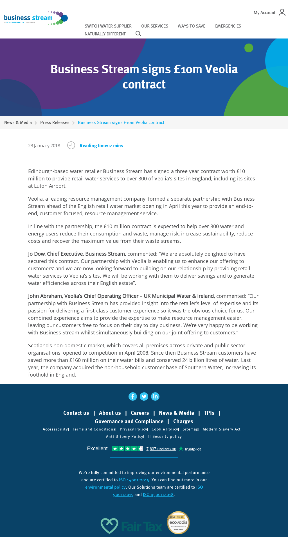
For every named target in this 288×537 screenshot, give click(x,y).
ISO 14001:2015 (134, 479)
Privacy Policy (133, 429)
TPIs (209, 413)
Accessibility (55, 429)
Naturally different (105, 34)
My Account (264, 12)
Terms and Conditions (94, 429)
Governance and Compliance (129, 421)
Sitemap (191, 429)
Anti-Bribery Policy (124, 436)
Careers (140, 413)
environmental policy (105, 487)
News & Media (18, 122)
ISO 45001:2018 (158, 494)
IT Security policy (165, 436)
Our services (154, 26)
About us (110, 413)
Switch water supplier (108, 26)
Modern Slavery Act (222, 429)
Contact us (76, 413)
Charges (183, 421)
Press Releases (54, 122)
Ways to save (191, 26)
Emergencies (228, 26)
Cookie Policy (165, 429)
